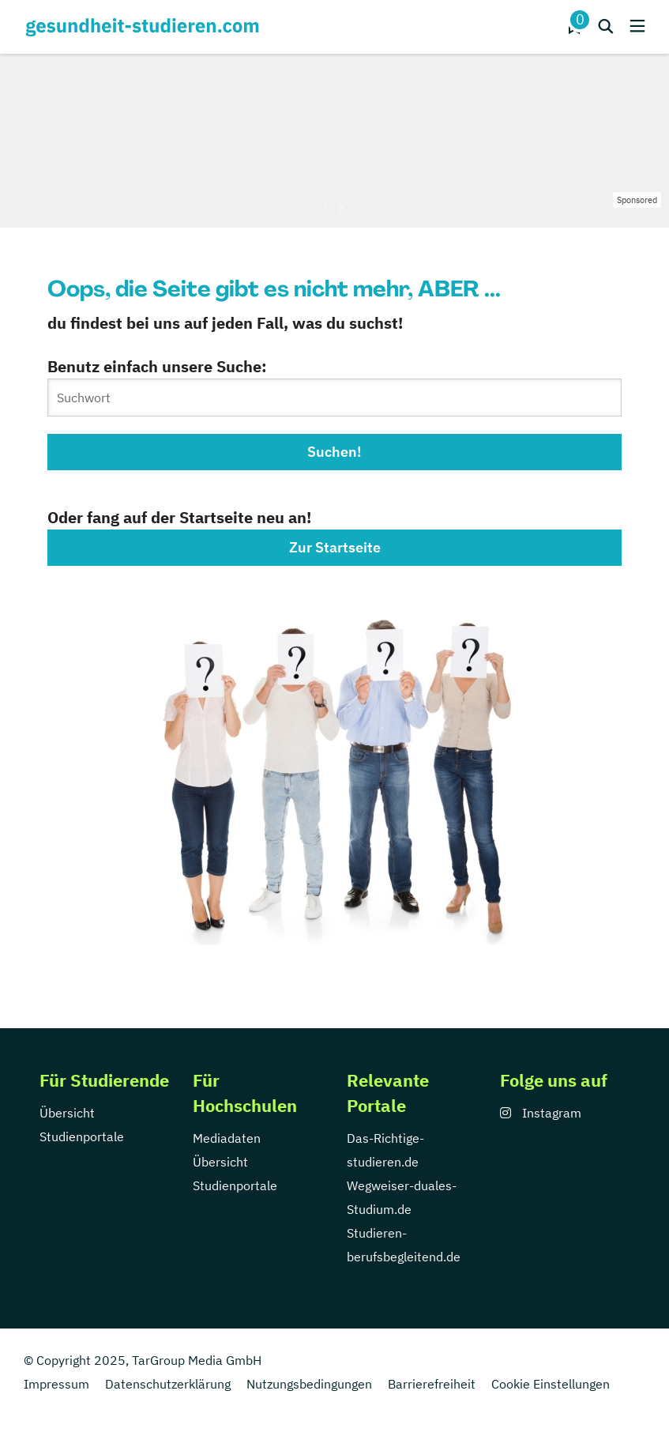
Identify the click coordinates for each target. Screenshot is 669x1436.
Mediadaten (227, 1138)
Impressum (56, 1384)
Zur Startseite (335, 547)
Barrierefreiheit (431, 1384)
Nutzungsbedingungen (309, 1384)
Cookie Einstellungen (550, 1384)
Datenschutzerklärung (168, 1384)
